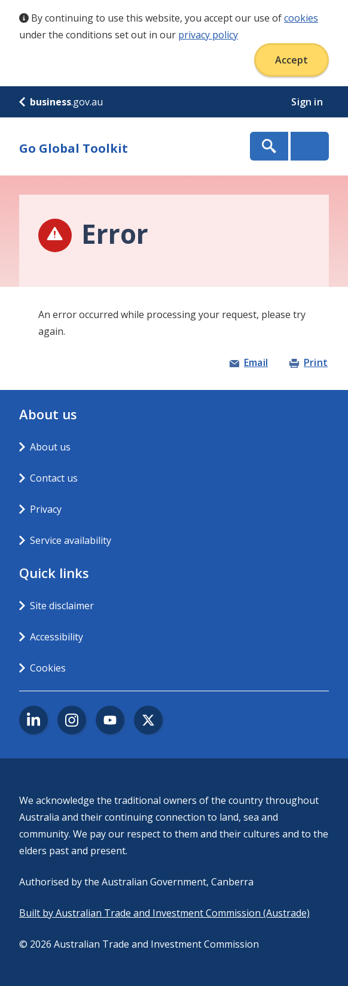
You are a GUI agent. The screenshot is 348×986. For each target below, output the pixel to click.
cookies (301, 18)
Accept (291, 59)
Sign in (308, 101)
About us (50, 446)
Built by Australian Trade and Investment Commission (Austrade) (164, 913)
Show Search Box (269, 146)
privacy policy (208, 34)
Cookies (48, 668)
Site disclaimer (62, 605)
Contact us (54, 478)
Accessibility (56, 636)
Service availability (70, 540)
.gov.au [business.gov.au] (61, 101)
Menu (310, 146)
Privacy (46, 509)
